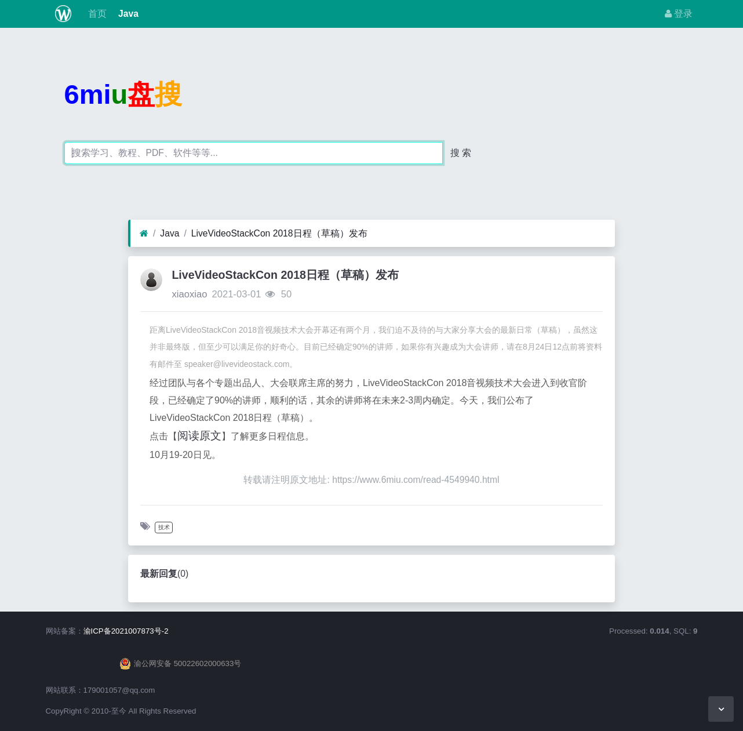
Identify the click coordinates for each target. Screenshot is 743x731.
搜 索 (460, 153)
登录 (679, 14)
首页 (95, 14)
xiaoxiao (189, 294)
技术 (164, 527)
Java (127, 14)
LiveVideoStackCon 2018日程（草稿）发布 (279, 233)
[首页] (144, 234)
